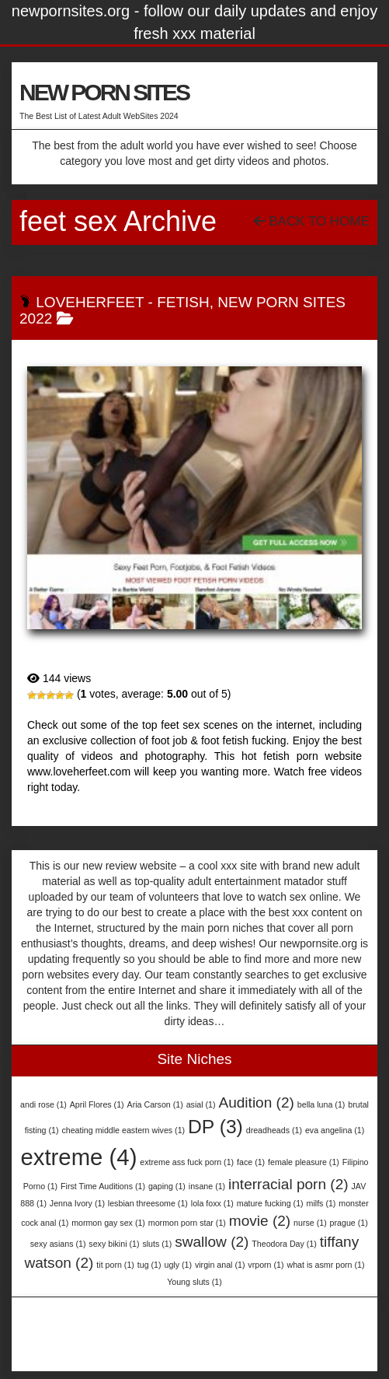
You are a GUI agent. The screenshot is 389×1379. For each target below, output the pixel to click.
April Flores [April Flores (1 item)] (97, 1104)
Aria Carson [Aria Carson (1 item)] (155, 1104)
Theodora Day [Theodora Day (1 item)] (284, 1243)
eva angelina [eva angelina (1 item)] (334, 1130)
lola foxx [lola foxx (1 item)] (212, 1203)
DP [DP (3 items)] (215, 1126)
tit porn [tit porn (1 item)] (115, 1264)
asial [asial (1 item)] (201, 1104)
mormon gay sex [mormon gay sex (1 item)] (108, 1222)
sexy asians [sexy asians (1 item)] (58, 1243)
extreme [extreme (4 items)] (78, 1157)
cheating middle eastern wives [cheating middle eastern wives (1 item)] (123, 1130)
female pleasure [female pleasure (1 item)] (303, 1162)
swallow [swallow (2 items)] (211, 1242)
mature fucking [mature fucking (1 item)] (270, 1203)
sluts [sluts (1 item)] (157, 1243)
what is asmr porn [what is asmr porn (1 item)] (325, 1264)
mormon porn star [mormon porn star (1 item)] (187, 1222)
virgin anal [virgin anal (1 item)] (220, 1264)
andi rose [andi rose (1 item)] (43, 1104)
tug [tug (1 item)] (149, 1264)
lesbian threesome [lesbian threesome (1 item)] (148, 1203)
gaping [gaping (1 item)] (167, 1186)
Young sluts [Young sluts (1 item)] (194, 1281)
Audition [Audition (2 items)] (255, 1102)
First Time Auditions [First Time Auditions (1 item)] (103, 1186)
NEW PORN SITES (104, 92)
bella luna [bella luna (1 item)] (321, 1104)
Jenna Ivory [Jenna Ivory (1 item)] (77, 1203)
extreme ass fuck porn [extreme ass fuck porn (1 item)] (187, 1162)
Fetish (183, 302)
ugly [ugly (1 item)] (178, 1264)
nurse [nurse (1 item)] (310, 1222)
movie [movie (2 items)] (259, 1221)
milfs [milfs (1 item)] (321, 1203)
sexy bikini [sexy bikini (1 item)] (114, 1243)
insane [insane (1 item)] (207, 1186)
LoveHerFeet (90, 302)
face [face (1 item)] (251, 1162)
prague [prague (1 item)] (349, 1222)
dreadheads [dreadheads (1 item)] (274, 1130)
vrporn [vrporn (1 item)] (265, 1264)
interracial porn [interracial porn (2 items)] (288, 1184)
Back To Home (312, 221)
